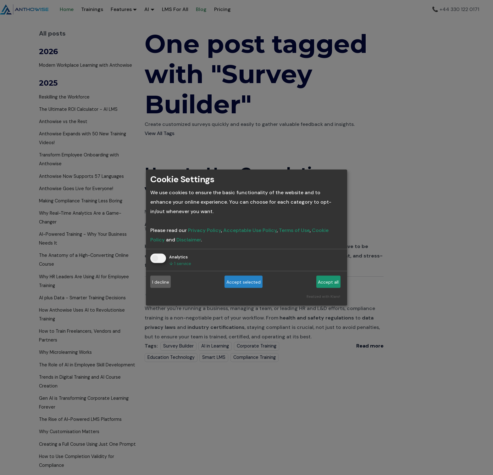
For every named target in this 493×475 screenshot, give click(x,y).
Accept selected (243, 282)
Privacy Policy (204, 230)
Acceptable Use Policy (250, 230)
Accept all (328, 282)
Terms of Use (294, 230)
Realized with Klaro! (323, 296)
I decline (160, 282)
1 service (180, 263)
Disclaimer (188, 239)
